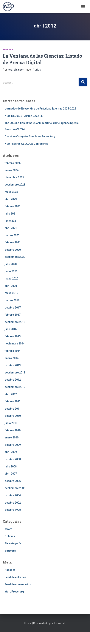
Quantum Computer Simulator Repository (30, 136)
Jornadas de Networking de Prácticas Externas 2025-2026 (40, 108)
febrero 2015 (13, 336)
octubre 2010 (13, 415)
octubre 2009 (13, 444)
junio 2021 (11, 220)
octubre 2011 (13, 408)
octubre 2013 (13, 365)
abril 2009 (11, 451)
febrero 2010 (13, 430)
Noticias (8, 49)
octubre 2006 (13, 480)
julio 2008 (11, 466)
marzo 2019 (12, 300)
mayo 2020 (11, 278)
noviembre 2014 (14, 343)
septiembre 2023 (15, 184)
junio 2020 (11, 271)
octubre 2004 (13, 495)
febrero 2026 (13, 163)
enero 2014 (11, 358)
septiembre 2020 (15, 256)
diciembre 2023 (14, 177)
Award (9, 529)
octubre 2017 (13, 307)
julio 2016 (11, 329)
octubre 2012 (13, 379)
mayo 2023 (11, 191)
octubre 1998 (13, 509)
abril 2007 (11, 473)
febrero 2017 (13, 314)
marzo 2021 (12, 235)
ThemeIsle (60, 623)
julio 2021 (11, 213)
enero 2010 (11, 437)
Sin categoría (13, 543)
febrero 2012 (13, 401)
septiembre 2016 (15, 321)
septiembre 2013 (15, 372)
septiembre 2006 (15, 488)
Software (10, 550)
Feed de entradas (15, 577)
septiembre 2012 (15, 386)
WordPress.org (14, 591)
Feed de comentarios (18, 584)
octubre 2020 (13, 249)
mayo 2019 (11, 292)
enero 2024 (11, 170)
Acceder (10, 569)
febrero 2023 (13, 206)
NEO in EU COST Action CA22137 (24, 115)
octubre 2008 (13, 459)
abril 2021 (11, 228)
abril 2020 (11, 285)
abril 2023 (11, 199)
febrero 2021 (13, 242)
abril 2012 (11, 394)
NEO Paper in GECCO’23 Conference (26, 143)
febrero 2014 (13, 350)
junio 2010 (11, 423)
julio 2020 (11, 264)
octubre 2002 (13, 502)
